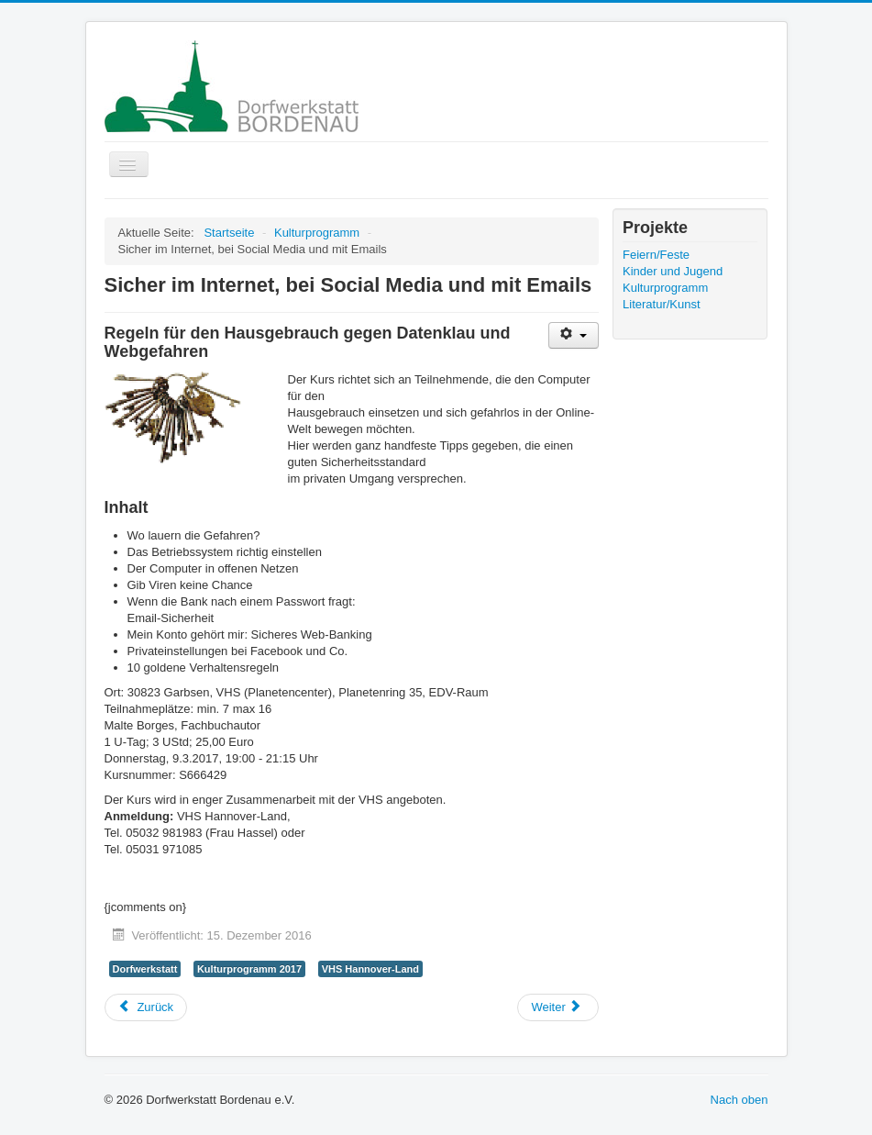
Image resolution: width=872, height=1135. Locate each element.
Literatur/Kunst (662, 304)
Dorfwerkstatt (145, 968)
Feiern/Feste (656, 254)
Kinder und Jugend (673, 271)
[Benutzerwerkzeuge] (573, 335)
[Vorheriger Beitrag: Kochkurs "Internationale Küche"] (146, 1007)
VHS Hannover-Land (370, 968)
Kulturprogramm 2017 (249, 968)
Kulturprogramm (665, 288)
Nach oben (739, 1100)
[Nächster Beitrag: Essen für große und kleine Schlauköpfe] (557, 1007)
